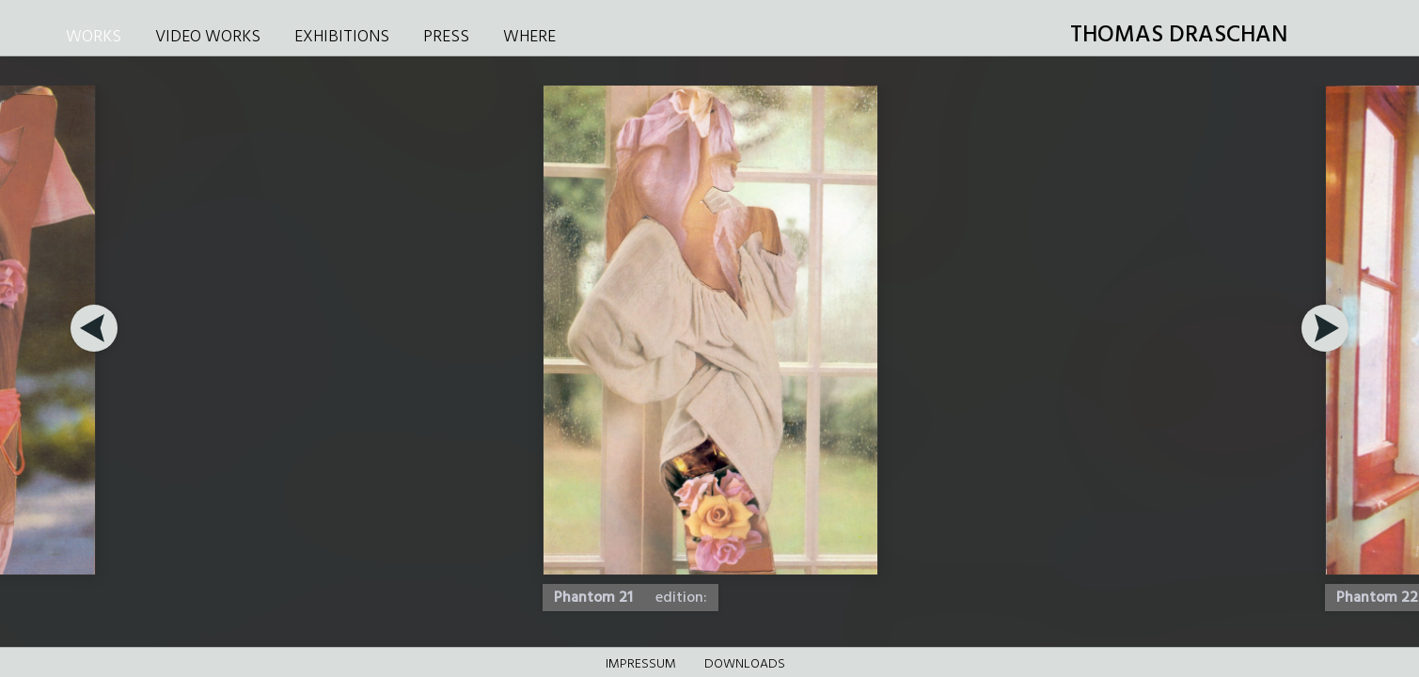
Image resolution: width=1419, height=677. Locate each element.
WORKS (93, 37)
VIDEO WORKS (207, 37)
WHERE (529, 37)
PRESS (446, 37)
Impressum (641, 664)
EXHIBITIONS (341, 37)
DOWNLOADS (744, 664)
